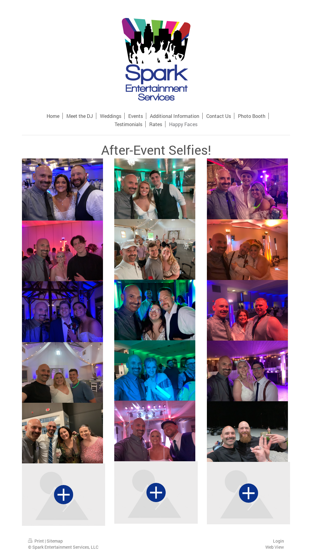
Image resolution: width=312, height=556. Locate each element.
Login (278, 541)
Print (36, 541)
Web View (274, 547)
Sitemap (55, 541)
